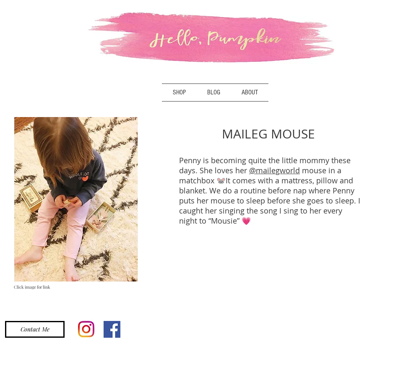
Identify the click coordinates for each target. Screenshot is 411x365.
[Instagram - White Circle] (399, 94)
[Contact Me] (35, 329)
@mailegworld (274, 170)
